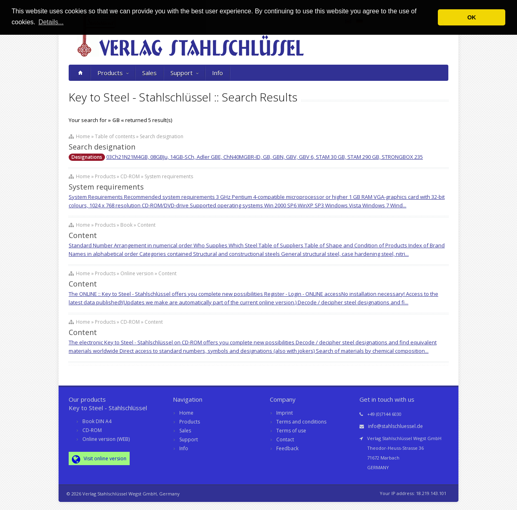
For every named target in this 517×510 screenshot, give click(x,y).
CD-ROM (92, 430)
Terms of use (291, 430)
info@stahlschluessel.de (395, 426)
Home (186, 412)
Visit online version (99, 459)
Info (217, 73)
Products (112, 73)
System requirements (106, 187)
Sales (149, 73)
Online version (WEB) (106, 439)
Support (184, 73)
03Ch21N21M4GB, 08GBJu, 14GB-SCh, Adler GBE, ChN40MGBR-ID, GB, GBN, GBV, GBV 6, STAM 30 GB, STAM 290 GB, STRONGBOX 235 (264, 156)
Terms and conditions (301, 421)
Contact (285, 439)
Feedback (287, 448)
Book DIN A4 (96, 421)
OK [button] (471, 17)
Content (83, 235)
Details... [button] (50, 22)
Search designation (102, 147)
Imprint (284, 412)
